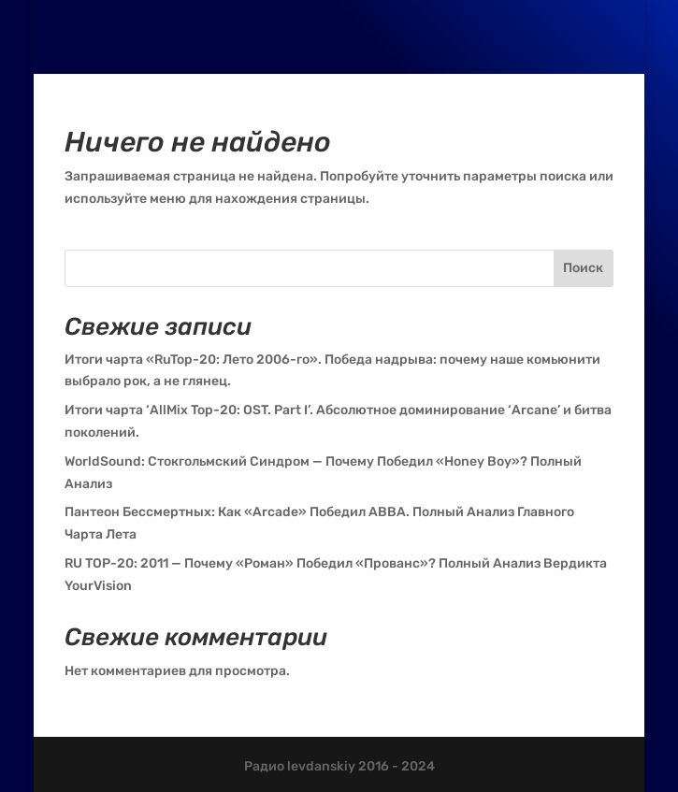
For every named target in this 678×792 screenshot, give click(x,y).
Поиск (583, 268)
